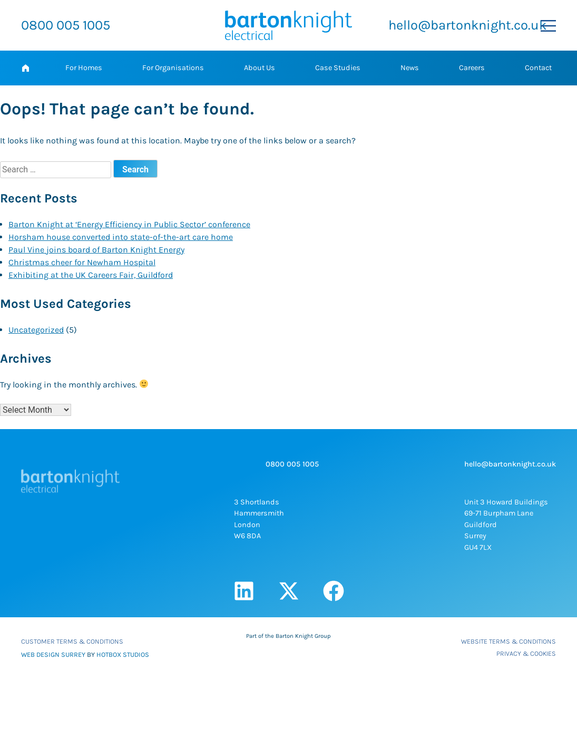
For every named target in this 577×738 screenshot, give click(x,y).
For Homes (83, 67)
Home (25, 68)
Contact (538, 67)
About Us (259, 67)
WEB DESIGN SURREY (53, 654)
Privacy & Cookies (526, 653)
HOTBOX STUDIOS (122, 654)
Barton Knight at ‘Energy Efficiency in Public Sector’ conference (129, 224)
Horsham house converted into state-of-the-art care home (120, 237)
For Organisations (173, 67)
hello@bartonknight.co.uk (467, 25)
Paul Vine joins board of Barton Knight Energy (96, 250)
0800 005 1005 (65, 25)
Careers (472, 67)
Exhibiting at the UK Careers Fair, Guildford (90, 275)
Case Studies (337, 67)
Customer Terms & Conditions (72, 641)
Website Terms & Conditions (508, 641)
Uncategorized (36, 330)
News (409, 67)
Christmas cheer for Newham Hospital (81, 262)
